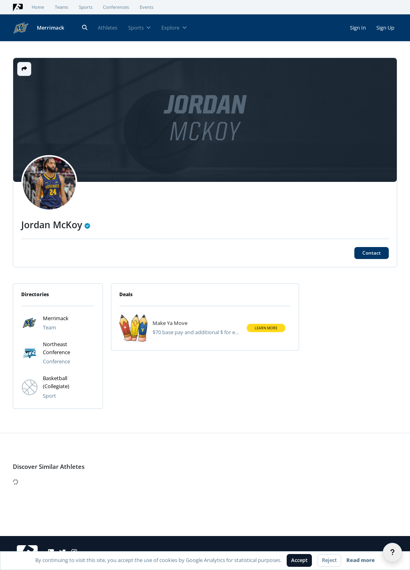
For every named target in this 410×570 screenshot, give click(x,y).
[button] (24, 69)
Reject (329, 560)
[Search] (85, 27)
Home (38, 7)
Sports (85, 7)
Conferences (116, 7)
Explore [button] (174, 27)
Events (146, 7)
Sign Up (385, 27)
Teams (61, 7)
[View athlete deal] (196, 323)
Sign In (358, 27)
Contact (371, 253)
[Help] (392, 552)
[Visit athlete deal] (133, 328)
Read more (360, 560)
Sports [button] (139, 27)
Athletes (107, 27)
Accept (299, 560)
